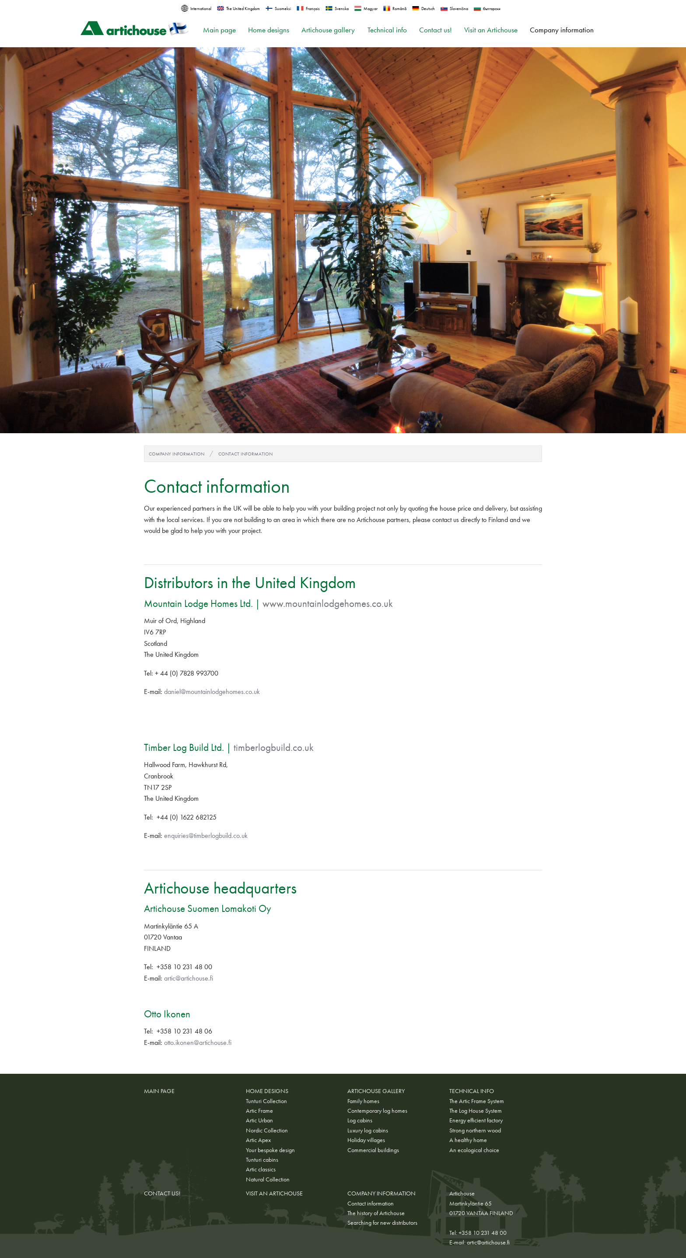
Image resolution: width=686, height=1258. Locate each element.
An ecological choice (474, 1150)
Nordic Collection (267, 1130)
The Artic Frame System (476, 1101)
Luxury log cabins (367, 1130)
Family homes (363, 1101)
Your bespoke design (270, 1150)
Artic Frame (259, 1110)
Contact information (245, 454)
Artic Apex (258, 1140)
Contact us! (435, 30)
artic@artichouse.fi (188, 978)
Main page (219, 30)
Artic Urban (259, 1120)
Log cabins (359, 1120)
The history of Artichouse (376, 1213)
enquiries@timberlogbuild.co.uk (206, 835)
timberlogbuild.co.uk (274, 747)
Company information (562, 30)
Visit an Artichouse (491, 30)
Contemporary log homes (377, 1110)
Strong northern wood (475, 1130)
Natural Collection (268, 1179)
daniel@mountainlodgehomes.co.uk (212, 691)
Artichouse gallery (328, 30)
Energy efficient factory (476, 1120)
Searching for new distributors (382, 1222)
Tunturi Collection (266, 1101)
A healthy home (468, 1140)
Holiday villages (366, 1140)
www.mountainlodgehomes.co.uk (327, 603)
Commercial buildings (373, 1150)
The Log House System (475, 1110)
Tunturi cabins (262, 1159)
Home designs (268, 30)
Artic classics (261, 1169)
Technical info (387, 30)
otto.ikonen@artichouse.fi (197, 1042)
